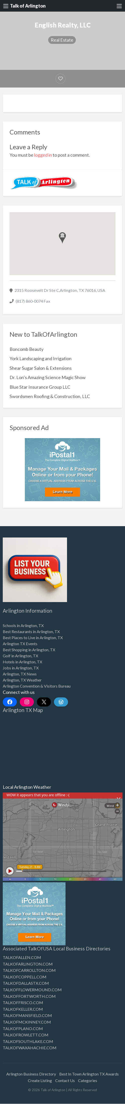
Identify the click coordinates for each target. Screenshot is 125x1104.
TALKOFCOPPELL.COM (24, 976)
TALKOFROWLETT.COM (25, 1034)
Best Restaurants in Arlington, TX (31, 631)
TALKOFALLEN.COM (22, 957)
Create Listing (40, 1080)
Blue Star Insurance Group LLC (40, 387)
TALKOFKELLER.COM (23, 1009)
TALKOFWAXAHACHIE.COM (29, 1047)
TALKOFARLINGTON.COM (28, 963)
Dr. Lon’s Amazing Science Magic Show (48, 377)
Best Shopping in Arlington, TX (29, 649)
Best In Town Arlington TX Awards (89, 1073)
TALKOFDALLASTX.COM (26, 983)
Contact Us (65, 1080)
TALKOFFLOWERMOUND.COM (32, 989)
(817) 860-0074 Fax (33, 301)
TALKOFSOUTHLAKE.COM (28, 1041)
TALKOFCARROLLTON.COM (29, 970)
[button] (62, 238)
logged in (43, 155)
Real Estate (62, 40)
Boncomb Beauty (26, 349)
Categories (87, 1080)
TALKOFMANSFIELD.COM (27, 1015)
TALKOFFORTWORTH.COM (29, 996)
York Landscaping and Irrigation (41, 358)
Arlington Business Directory (31, 1073)
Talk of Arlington (28, 6)
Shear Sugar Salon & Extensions (41, 368)
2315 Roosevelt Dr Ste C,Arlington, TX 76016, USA (60, 290)
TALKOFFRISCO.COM (23, 1002)
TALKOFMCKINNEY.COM (27, 1022)
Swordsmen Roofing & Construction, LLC (50, 396)
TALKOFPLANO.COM (23, 1028)
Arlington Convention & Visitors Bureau (37, 686)
